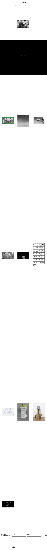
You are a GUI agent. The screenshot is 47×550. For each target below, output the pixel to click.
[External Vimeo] (23, 57)
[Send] (14, 547)
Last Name (29, 534)
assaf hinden (23, 2)
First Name (13, 534)
